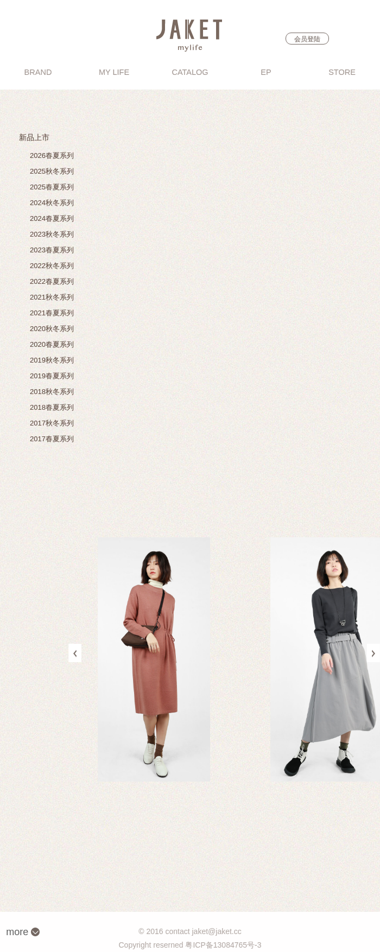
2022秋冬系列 (52, 266)
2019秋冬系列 (52, 360)
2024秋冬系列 (52, 203)
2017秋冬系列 (52, 423)
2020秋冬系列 (52, 329)
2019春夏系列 (52, 376)
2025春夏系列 (52, 187)
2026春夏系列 (52, 155)
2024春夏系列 (52, 218)
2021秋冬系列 (52, 297)
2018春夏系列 (52, 407)
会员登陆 (307, 39)
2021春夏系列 (52, 313)
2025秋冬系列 (52, 171)
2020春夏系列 (52, 344)
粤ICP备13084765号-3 (223, 945)
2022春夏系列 (52, 281)
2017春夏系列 (52, 439)
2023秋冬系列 (52, 234)
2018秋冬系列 (52, 392)
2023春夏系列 (52, 250)
